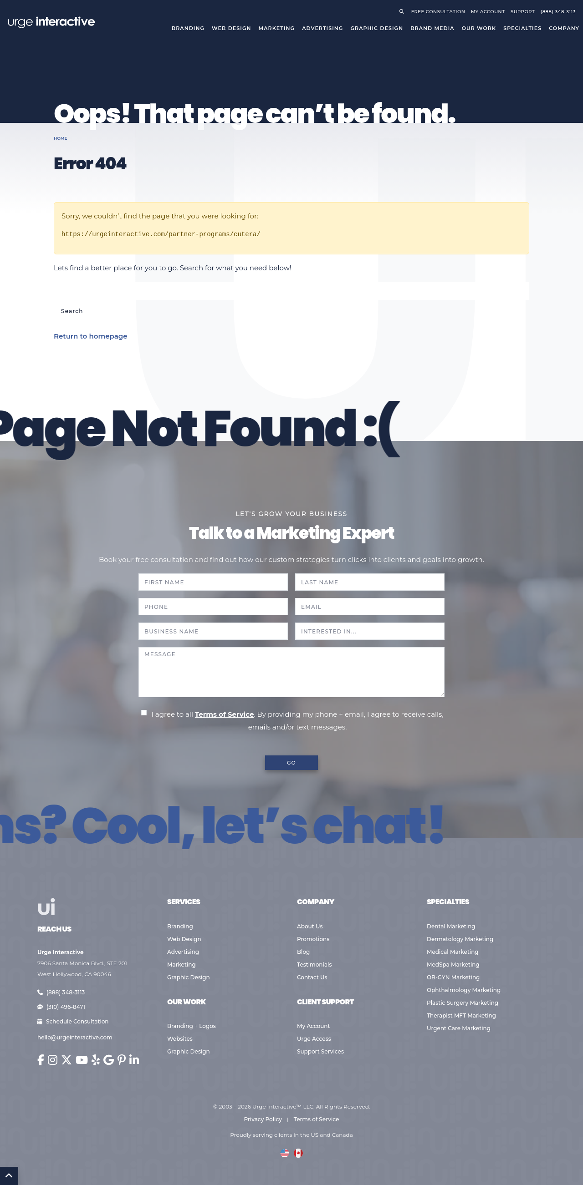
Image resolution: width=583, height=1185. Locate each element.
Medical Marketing (453, 951)
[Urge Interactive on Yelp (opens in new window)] (96, 1060)
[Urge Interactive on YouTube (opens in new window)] (82, 1060)
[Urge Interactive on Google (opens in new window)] (108, 1060)
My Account (313, 1026)
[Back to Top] (9, 1176)
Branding (188, 28)
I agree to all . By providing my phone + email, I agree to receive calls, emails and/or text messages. (297, 720)
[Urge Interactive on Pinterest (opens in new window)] (122, 1060)
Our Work (479, 28)
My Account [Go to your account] (488, 12)
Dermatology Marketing (460, 939)
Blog (303, 951)
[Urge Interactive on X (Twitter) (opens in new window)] (66, 1060)
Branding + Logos (191, 1026)
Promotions (313, 939)
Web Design (231, 28)
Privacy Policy (263, 1119)
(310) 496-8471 (61, 1006)
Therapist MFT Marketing (461, 1015)
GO (291, 763)
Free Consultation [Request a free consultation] (438, 12)
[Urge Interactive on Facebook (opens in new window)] (40, 1060)
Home (60, 138)
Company (564, 28)
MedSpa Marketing (453, 964)
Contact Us (312, 977)
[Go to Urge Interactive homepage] (51, 22)
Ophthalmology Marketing (464, 990)
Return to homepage (91, 336)
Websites (180, 1038)
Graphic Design (376, 28)
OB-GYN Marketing (453, 977)
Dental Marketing (451, 926)
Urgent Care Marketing (459, 1028)
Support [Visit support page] (523, 12)
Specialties (522, 28)
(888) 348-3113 (61, 992)
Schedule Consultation (73, 1021)
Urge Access (314, 1038)
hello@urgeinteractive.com (75, 1037)
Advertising (322, 28)
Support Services (320, 1051)
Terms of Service (224, 714)
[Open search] (403, 12)
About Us (309, 926)
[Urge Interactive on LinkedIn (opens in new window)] (134, 1060)
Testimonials (314, 964)
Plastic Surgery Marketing (462, 1002)
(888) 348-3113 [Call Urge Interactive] (558, 12)
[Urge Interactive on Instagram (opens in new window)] (52, 1060)
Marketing (277, 28)
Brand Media (432, 28)
